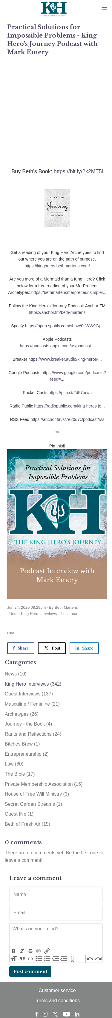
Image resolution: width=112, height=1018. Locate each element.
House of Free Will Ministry (37, 794)
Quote (22, 959)
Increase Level (64, 959)
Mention (38, 951)
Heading (14, 959)
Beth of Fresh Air (27, 824)
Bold (14, 951)
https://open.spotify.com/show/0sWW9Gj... (64, 325)
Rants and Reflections (33, 734)
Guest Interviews (29, 693)
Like (10, 633)
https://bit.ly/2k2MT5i (78, 171)
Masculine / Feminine (32, 703)
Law (14, 763)
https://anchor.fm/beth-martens (57, 312)
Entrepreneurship (27, 754)
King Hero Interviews (39, 613)
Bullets (39, 959)
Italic (22, 951)
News (16, 673)
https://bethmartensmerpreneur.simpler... (68, 292)
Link (47, 951)
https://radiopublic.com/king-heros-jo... (69, 406)
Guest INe (19, 813)
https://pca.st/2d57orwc (70, 392)
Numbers (47, 959)
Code (31, 959)
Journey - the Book (28, 723)
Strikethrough (30, 951)
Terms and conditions (57, 1000)
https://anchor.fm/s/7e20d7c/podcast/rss (67, 419)
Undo (90, 959)
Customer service (57, 990)
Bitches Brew (22, 743)
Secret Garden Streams (33, 804)
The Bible (20, 774)
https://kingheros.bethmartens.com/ (57, 266)
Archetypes (22, 714)
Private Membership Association (44, 784)
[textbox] (56, 935)
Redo (98, 959)
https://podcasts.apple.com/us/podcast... (57, 345)
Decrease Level (55, 959)
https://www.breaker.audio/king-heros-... (65, 359)
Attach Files (72, 959)
